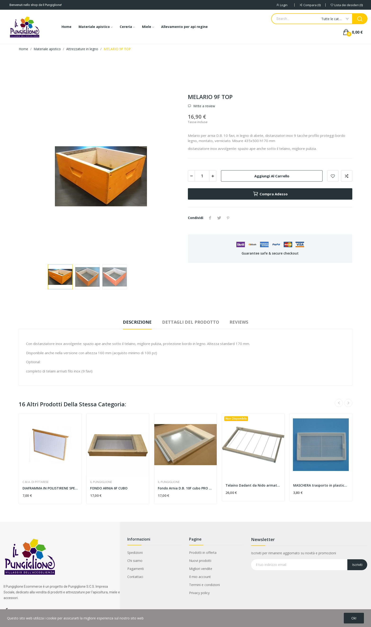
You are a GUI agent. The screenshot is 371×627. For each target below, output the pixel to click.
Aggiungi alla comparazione (346, 176)
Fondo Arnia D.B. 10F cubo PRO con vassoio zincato (185, 488)
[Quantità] (202, 176)
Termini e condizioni (204, 584)
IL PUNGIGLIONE (101, 482)
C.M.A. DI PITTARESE (35, 482)
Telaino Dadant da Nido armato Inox (253, 485)
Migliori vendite (200, 568)
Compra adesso (270, 194)
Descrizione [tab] (137, 322)
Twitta (219, 217)
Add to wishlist (333, 176)
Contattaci (135, 576)
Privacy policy (199, 593)
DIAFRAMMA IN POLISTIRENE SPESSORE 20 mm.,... (50, 488)
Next (348, 403)
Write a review (203, 106)
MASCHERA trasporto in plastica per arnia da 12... (321, 485)
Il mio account (200, 576)
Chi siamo (134, 560)
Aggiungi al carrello (271, 176)
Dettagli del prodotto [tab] (190, 322)
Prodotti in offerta (202, 552)
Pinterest (228, 217)
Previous (339, 403)
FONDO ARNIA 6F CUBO (109, 488)
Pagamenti (135, 568)
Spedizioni (135, 552)
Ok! (353, 618)
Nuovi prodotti (200, 560)
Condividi (210, 217)
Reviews (239, 322)
